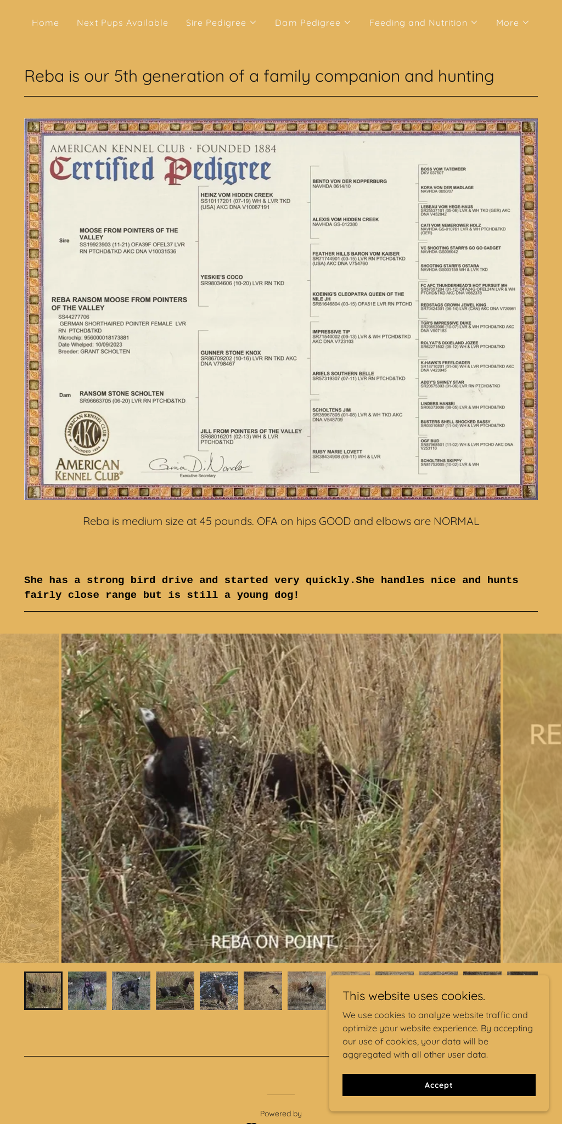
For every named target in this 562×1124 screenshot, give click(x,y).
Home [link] (45, 22)
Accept (439, 1084)
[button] (221, 22)
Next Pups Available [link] (122, 22)
